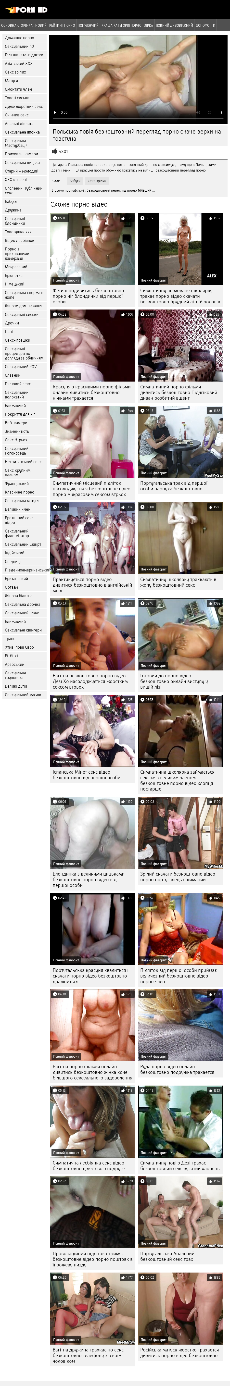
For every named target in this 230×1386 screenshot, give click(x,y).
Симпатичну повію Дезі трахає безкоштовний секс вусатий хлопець (180, 1165)
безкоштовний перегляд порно (112, 190)
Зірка (148, 25)
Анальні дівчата (19, 123)
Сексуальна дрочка (22, 604)
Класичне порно (19, 492)
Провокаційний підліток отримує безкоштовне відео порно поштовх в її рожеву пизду (93, 1259)
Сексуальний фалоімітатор (17, 533)
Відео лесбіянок (19, 240)
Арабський (14, 664)
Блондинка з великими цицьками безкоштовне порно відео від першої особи (89, 879)
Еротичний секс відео (19, 520)
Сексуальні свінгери (23, 630)
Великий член (17, 509)
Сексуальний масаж (23, 695)
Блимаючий (15, 405)
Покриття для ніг (20, 414)
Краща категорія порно (121, 25)
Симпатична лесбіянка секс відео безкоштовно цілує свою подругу (89, 1165)
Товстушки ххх (18, 232)
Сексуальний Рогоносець (16, 451)
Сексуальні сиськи (21, 314)
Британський (16, 578)
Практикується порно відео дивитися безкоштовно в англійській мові (92, 585)
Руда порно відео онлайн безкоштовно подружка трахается (177, 1069)
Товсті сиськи (17, 98)
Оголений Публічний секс (23, 190)
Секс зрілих (15, 72)
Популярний (88, 25)
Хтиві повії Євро (19, 647)
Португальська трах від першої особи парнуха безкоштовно (173, 486)
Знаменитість (17, 431)
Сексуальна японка (22, 132)
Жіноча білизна (18, 596)
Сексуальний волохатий (16, 394)
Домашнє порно (19, 38)
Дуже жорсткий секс (24, 106)
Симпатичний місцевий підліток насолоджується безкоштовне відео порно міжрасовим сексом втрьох (91, 488)
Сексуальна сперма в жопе (24, 295)
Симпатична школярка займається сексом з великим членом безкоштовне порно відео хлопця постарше (177, 780)
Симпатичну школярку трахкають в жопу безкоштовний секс (178, 582)
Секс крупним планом (17, 472)
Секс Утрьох (16, 440)
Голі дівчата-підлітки (24, 55)
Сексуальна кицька (22, 162)
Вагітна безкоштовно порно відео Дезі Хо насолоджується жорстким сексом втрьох (90, 681)
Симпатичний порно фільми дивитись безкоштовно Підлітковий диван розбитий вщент (178, 392)
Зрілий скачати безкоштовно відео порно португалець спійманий (177, 876)
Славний (12, 375)
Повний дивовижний (174, 25)
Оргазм (11, 587)
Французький (17, 483)
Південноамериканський (26, 570)
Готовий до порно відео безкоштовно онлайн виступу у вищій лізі (174, 681)
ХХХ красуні (16, 179)
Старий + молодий (21, 171)
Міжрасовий (16, 267)
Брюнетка (14, 275)
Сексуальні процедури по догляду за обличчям (24, 353)
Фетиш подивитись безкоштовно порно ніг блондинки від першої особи (88, 296)
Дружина (13, 210)
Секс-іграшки (17, 340)
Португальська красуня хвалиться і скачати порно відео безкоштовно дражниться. (90, 975)
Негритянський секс (23, 461)
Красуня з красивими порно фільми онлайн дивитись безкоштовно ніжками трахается (92, 392)
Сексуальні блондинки (15, 221)
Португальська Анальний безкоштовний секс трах (167, 1256)
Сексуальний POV (21, 366)
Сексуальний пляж (22, 613)
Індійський (14, 553)
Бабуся (11, 201)
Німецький (14, 284)
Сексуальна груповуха (15, 675)
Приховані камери (21, 154)
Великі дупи (16, 686)
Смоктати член (18, 89)
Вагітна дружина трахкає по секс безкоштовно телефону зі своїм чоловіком (88, 1355)
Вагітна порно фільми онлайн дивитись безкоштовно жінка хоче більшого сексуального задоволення (92, 1072)
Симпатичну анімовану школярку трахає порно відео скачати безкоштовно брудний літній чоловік (180, 296)
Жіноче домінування (23, 306)
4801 (63, 151)
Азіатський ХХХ (19, 63)
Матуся (11, 80)
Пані (9, 331)
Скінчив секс (17, 115)
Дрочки (12, 323)
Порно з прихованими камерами (17, 254)
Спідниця (13, 561)
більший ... (146, 190)
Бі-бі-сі (11, 656)
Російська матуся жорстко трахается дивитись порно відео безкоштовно (179, 1352)
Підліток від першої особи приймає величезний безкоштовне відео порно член (178, 975)
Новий (41, 25)
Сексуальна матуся (22, 500)
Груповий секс (18, 384)
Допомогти (205, 25)
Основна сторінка (17, 25)
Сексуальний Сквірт (23, 544)
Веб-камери (16, 423)
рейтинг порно (62, 25)
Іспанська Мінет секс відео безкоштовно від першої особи (86, 774)
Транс (10, 638)
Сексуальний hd (19, 46)
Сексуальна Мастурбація (16, 143)
